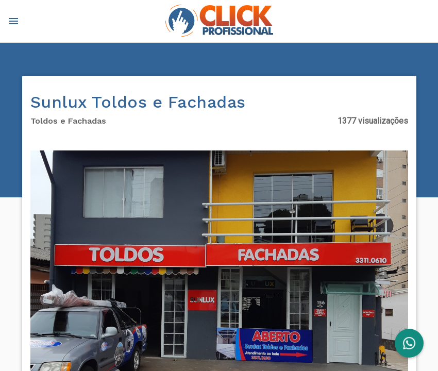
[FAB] (409, 343)
